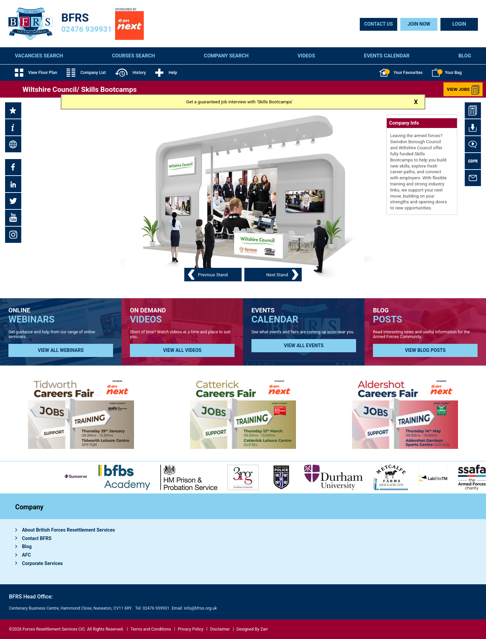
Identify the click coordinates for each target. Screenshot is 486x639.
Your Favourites (401, 73)
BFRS (75, 17)
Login (459, 24)
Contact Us (378, 24)
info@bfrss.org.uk (200, 608)
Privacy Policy (191, 629)
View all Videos (182, 350)
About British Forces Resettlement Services (68, 530)
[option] (188, 477)
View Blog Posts (425, 350)
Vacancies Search (39, 56)
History (130, 73)
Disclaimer (220, 629)
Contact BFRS (36, 538)
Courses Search (133, 56)
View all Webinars (61, 350)
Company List (86, 73)
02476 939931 (86, 29)
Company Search (226, 56)
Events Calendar (386, 56)
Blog (464, 56)
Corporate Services (42, 563)
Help (166, 73)
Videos (306, 56)
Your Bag (447, 73)
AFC (26, 555)
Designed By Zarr (252, 629)
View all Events (303, 345)
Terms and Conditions (151, 629)
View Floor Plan (36, 73)
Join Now (418, 24)
